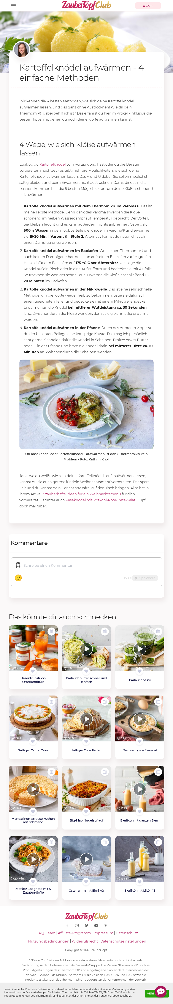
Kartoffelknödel (53, 164)
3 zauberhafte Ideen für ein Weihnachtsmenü (81, 494)
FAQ (40, 933)
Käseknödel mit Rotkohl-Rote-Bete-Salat (100, 500)
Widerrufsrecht (85, 941)
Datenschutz (127, 933)
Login (148, 5)
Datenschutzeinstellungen (123, 941)
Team (51, 933)
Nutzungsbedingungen (48, 941)
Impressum (103, 933)
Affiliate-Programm (74, 933)
